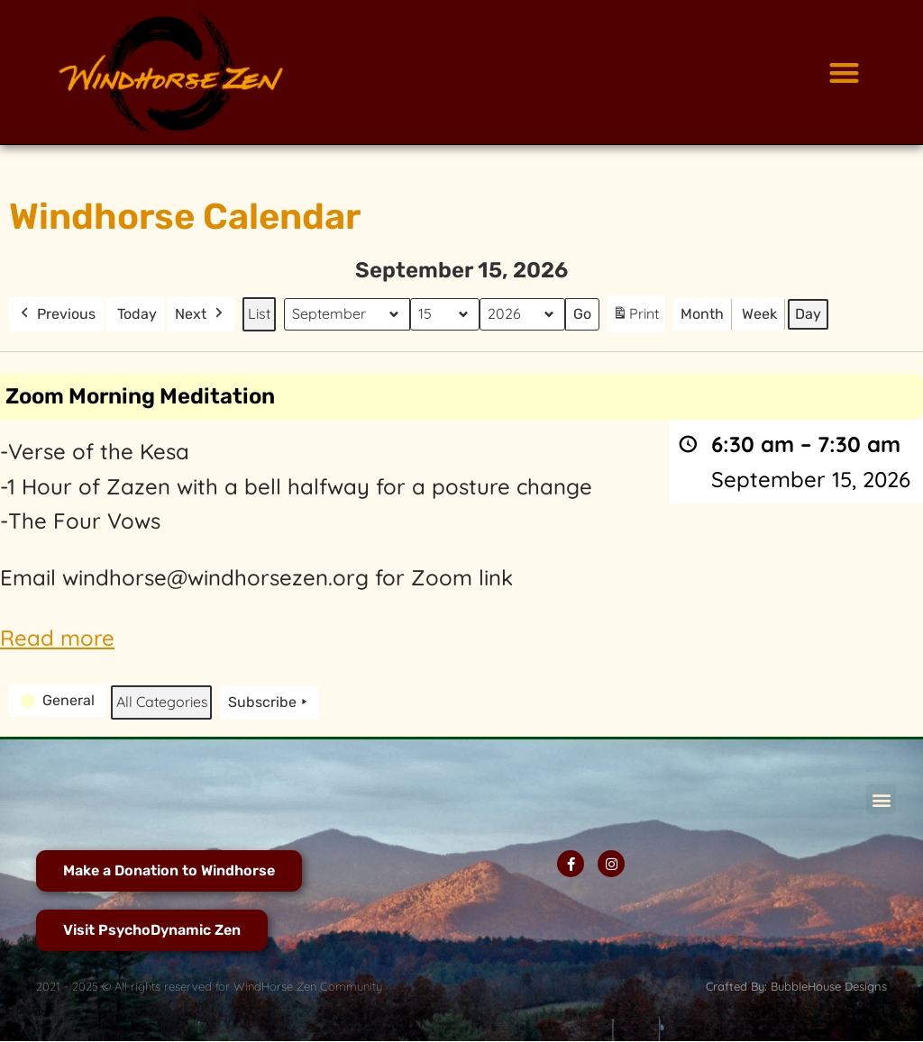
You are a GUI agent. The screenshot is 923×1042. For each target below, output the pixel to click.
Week (759, 313)
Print (635, 317)
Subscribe (269, 702)
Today (137, 313)
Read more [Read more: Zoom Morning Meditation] (57, 637)
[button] (844, 72)
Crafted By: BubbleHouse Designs (796, 986)
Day (808, 313)
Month (702, 313)
